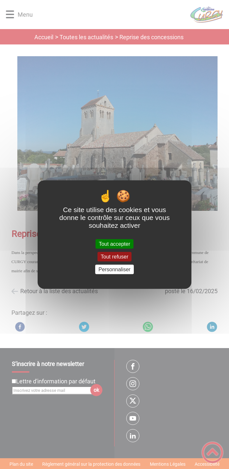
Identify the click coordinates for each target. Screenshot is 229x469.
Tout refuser (114, 256)
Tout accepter (114, 243)
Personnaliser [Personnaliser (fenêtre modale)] (114, 269)
